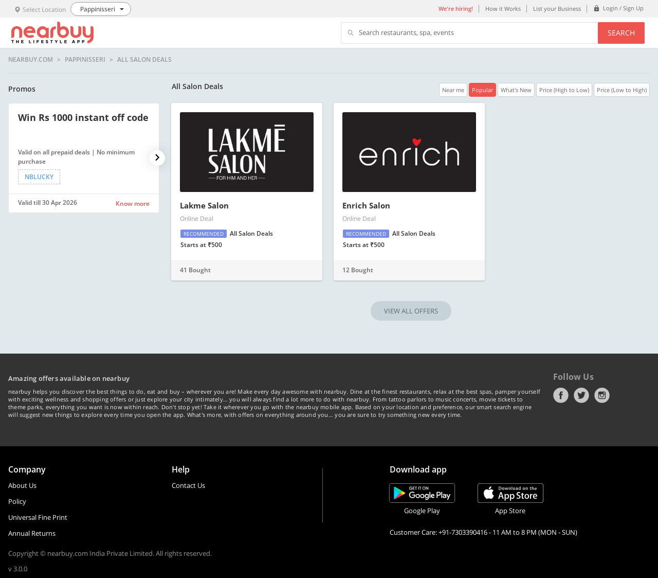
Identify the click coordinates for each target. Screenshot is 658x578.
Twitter (581, 395)
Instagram (602, 395)
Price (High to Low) (564, 90)
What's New (516, 90)
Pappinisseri (85, 59)
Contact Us (188, 485)
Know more (133, 203)
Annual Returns (32, 533)
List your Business (557, 8)
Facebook (561, 395)
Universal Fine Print (37, 517)
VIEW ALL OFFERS (411, 311)
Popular (482, 90)
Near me (453, 90)
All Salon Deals (144, 59)
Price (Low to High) (622, 90)
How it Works (503, 8)
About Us (22, 485)
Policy (17, 501)
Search (621, 33)
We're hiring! (455, 8)
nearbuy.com (30, 59)
